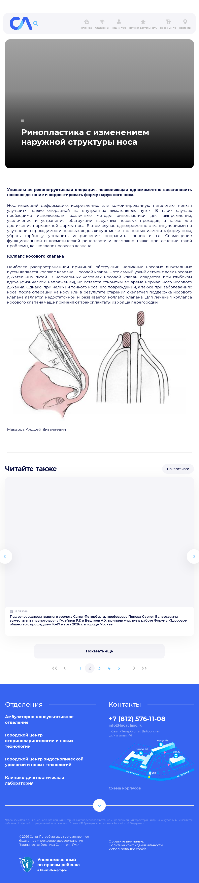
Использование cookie (128, 849)
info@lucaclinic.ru (125, 725)
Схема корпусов (125, 788)
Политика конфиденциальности (136, 845)
